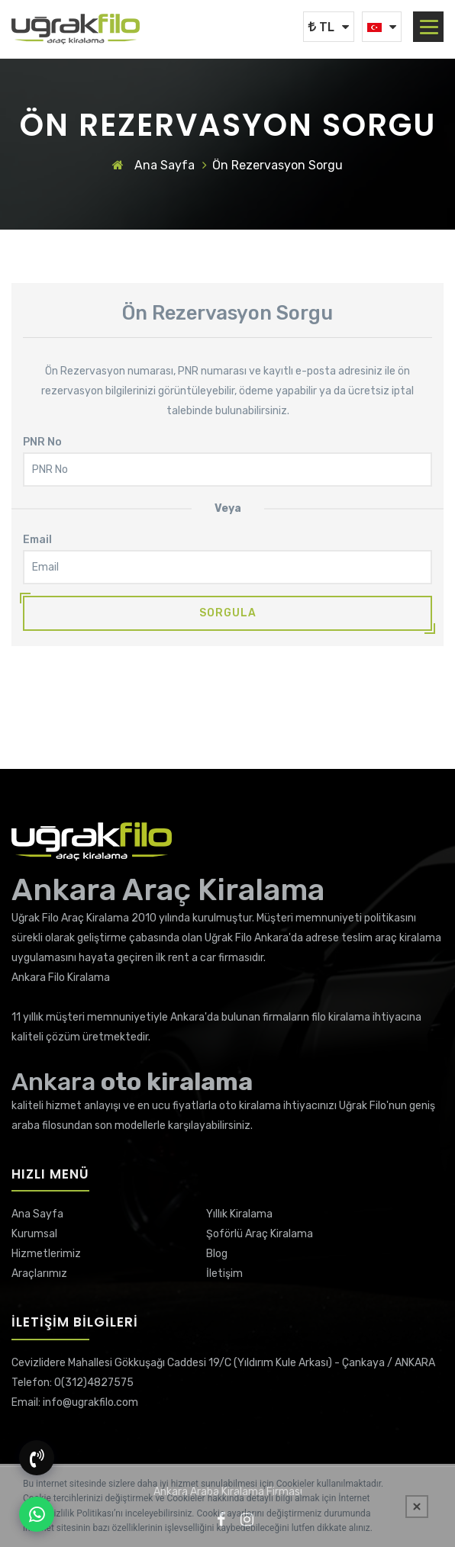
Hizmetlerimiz (46, 1253)
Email (37, 539)
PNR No (42, 442)
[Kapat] (416, 1506)
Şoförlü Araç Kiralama (259, 1233)
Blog (217, 1253)
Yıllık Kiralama (239, 1214)
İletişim (224, 1273)
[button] (429, 27)
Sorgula (228, 612)
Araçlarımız (39, 1273)
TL (321, 27)
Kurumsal (34, 1233)
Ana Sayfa (153, 165)
